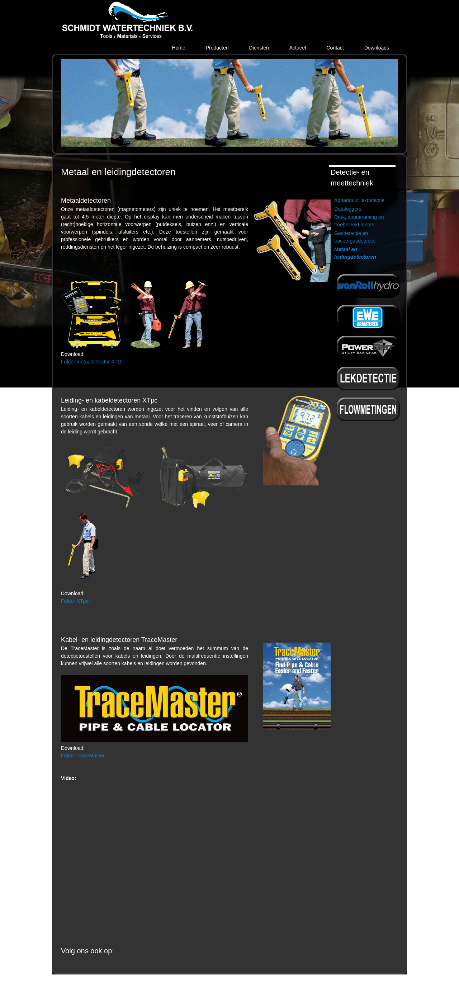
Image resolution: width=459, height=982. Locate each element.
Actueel (297, 48)
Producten (217, 48)
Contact (335, 48)
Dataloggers (347, 209)
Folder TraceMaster (82, 755)
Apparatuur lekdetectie (359, 200)
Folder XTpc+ (76, 601)
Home (178, 48)
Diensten (259, 48)
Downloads (376, 48)
